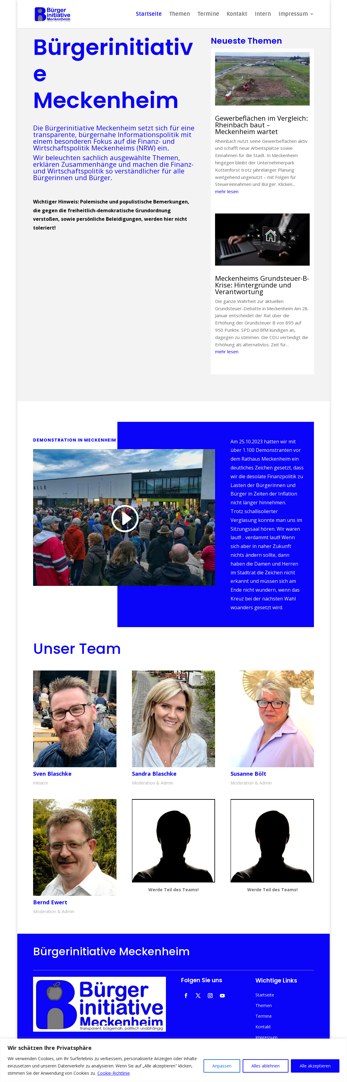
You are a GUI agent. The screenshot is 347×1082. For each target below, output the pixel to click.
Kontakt (237, 15)
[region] (173, 1060)
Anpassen (221, 1066)
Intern (263, 15)
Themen (179, 15)
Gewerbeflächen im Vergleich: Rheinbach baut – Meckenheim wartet (261, 124)
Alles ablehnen (265, 1066)
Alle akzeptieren (315, 1066)
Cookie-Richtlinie (113, 1073)
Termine (208, 15)
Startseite (149, 15)
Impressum (293, 15)
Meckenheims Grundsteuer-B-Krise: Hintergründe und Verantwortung (262, 285)
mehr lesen (226, 191)
